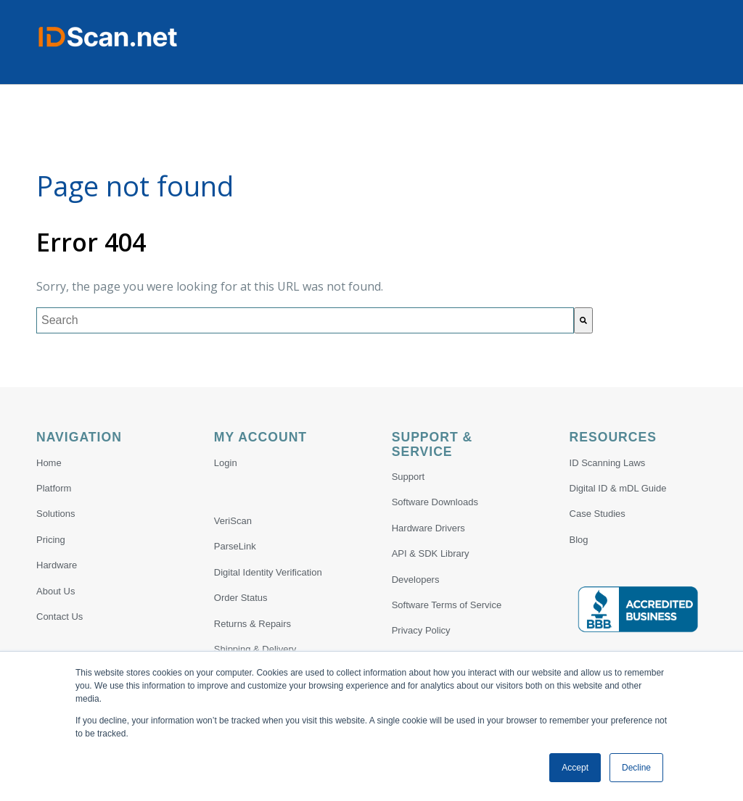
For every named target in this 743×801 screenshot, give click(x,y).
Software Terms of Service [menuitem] (446, 604)
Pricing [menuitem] (50, 539)
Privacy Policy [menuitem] (421, 630)
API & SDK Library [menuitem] (430, 553)
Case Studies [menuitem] (597, 513)
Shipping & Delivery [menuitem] (255, 649)
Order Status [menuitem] (241, 597)
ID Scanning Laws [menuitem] (608, 462)
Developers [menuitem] (416, 579)
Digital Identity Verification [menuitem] (268, 572)
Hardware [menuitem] (56, 565)
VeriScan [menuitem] (233, 520)
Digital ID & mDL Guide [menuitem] (618, 488)
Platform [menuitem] (53, 488)
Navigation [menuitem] (79, 437)
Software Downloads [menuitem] (435, 502)
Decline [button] (636, 768)
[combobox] (305, 320)
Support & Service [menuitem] (432, 444)
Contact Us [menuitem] (59, 616)
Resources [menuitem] (613, 437)
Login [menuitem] (225, 462)
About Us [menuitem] (55, 591)
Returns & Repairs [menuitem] (252, 623)
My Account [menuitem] (260, 437)
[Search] (583, 320)
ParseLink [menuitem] (235, 546)
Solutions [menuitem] (55, 513)
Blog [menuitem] (579, 539)
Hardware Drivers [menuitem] (428, 528)
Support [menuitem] (408, 476)
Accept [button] (575, 768)
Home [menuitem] (49, 462)
